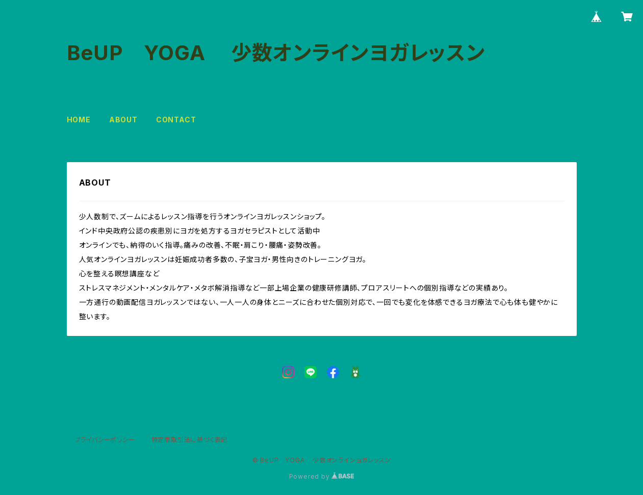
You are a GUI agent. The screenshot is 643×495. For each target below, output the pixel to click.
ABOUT (123, 119)
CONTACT (176, 119)
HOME (79, 119)
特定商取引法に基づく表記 (189, 440)
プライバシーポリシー (105, 440)
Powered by (321, 476)
